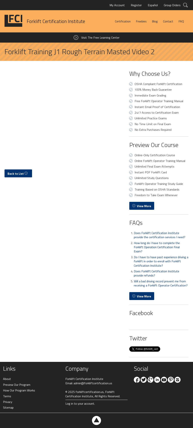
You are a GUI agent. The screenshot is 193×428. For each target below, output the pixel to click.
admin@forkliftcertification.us (93, 383)
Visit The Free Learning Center (100, 37)
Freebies (141, 21)
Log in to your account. (80, 403)
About (7, 379)
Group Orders (172, 5)
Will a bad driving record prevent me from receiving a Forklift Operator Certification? (161, 283)
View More (141, 206)
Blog (155, 21)
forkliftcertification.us (90, 392)
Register (136, 5)
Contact (168, 21)
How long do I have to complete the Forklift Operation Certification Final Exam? (157, 247)
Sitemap (8, 407)
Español (153, 5)
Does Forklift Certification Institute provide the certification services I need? (159, 235)
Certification (123, 21)
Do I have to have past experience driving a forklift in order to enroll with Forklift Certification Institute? (161, 261)
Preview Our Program (16, 384)
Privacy (7, 402)
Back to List (18, 173)
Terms (7, 396)
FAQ (181, 21)
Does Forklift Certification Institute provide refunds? (156, 273)
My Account (117, 5)
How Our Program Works (19, 390)
